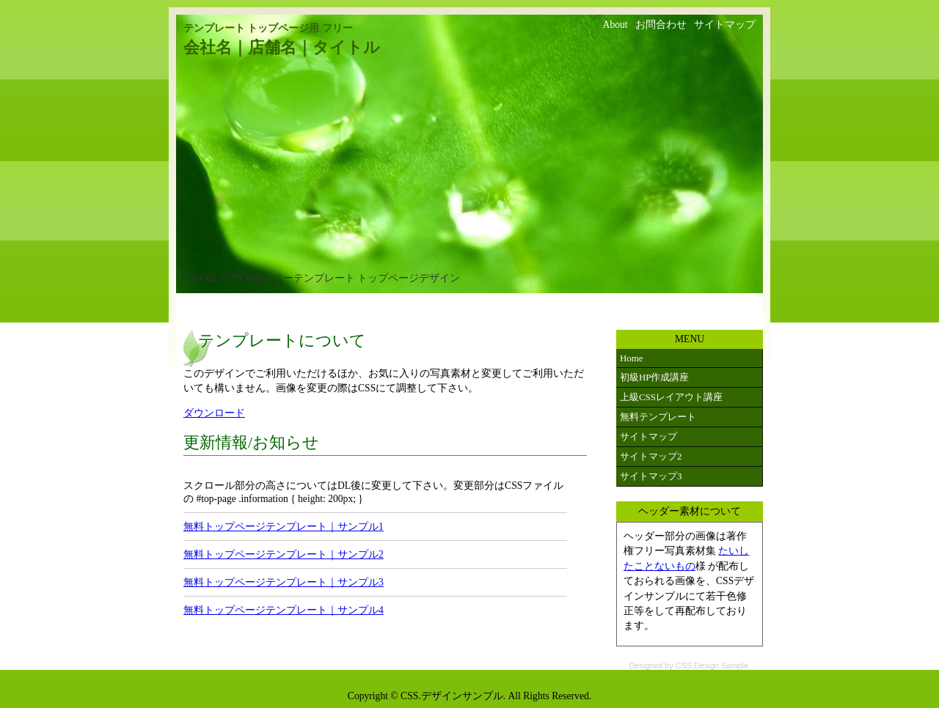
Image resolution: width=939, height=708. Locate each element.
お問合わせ (661, 24)
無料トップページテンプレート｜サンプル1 (283, 526)
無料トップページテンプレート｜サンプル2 (283, 554)
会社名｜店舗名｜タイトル (281, 47)
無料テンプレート (658, 416)
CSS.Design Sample (712, 665)
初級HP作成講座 (655, 377)
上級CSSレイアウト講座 (671, 396)
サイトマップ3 (651, 476)
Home (631, 358)
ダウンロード (214, 413)
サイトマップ (725, 24)
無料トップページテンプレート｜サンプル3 (283, 582)
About (615, 24)
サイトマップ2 (651, 456)
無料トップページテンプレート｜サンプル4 (283, 610)
